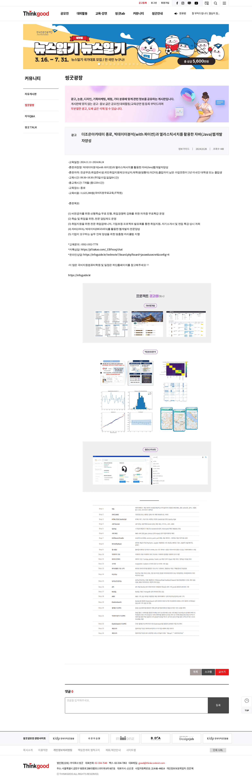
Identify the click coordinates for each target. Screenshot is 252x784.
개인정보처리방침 (62, 750)
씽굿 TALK (31, 127)
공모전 (64, 13)
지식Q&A (30, 116)
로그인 (154, 3)
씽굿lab (120, 13)
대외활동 (82, 13)
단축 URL (218, 750)
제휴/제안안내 (113, 750)
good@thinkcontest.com (151, 763)
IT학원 (118, 193)
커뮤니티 (138, 13)
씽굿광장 (29, 105)
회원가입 (165, 3)
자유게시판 (31, 94)
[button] (99, 64)
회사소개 (28, 750)
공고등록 (143, 3)
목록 (195, 672)
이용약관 (43, 750)
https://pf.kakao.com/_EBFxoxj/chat (102, 249)
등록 (218, 705)
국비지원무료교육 (104, 193)
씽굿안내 (157, 13)
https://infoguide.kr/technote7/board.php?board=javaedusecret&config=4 (126, 254)
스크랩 (208, 672)
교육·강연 (101, 13)
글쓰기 (222, 672)
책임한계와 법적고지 (89, 750)
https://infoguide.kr (79, 275)
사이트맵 (131, 750)
